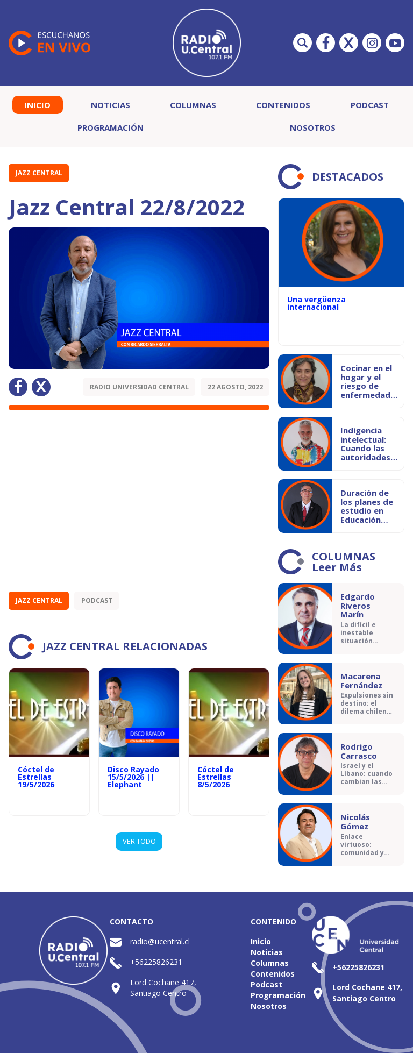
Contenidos (283, 104)
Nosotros (313, 127)
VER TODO (139, 841)
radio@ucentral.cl (160, 941)
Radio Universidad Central (139, 387)
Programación (110, 127)
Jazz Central (39, 172)
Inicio (37, 104)
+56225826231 (156, 962)
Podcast (370, 104)
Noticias (110, 104)
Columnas (193, 104)
